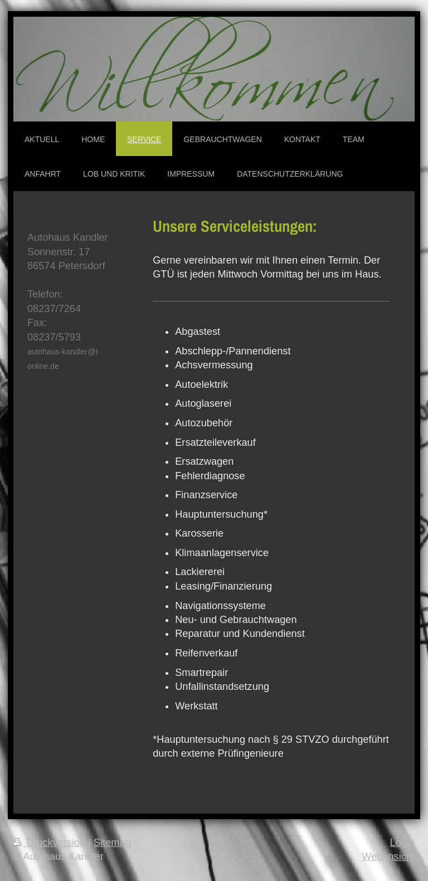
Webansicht (388, 856)
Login (402, 842)
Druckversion (50, 842)
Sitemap (112, 842)
